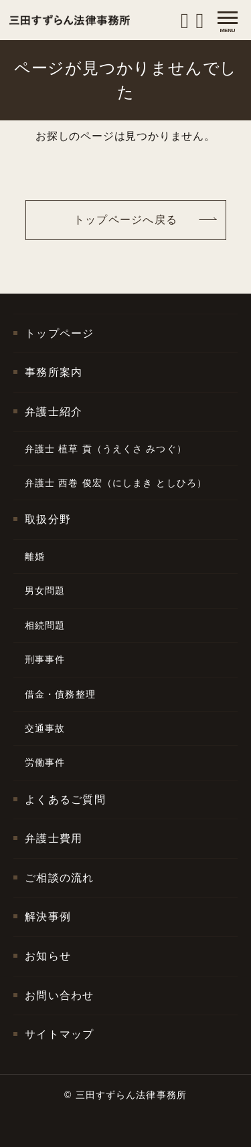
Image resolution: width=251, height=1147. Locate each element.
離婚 (35, 556)
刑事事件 (45, 659)
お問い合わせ (59, 995)
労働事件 (45, 762)
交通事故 (45, 728)
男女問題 (45, 590)
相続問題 (45, 625)
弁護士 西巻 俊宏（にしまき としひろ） (116, 483)
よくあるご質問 (65, 799)
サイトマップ (59, 1034)
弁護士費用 (53, 838)
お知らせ (48, 956)
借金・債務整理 (60, 694)
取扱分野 (48, 519)
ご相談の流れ (59, 877)
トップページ (59, 333)
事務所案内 (53, 372)
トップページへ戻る (126, 219)
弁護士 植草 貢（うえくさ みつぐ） (106, 448)
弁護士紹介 (53, 411)
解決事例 (48, 916)
